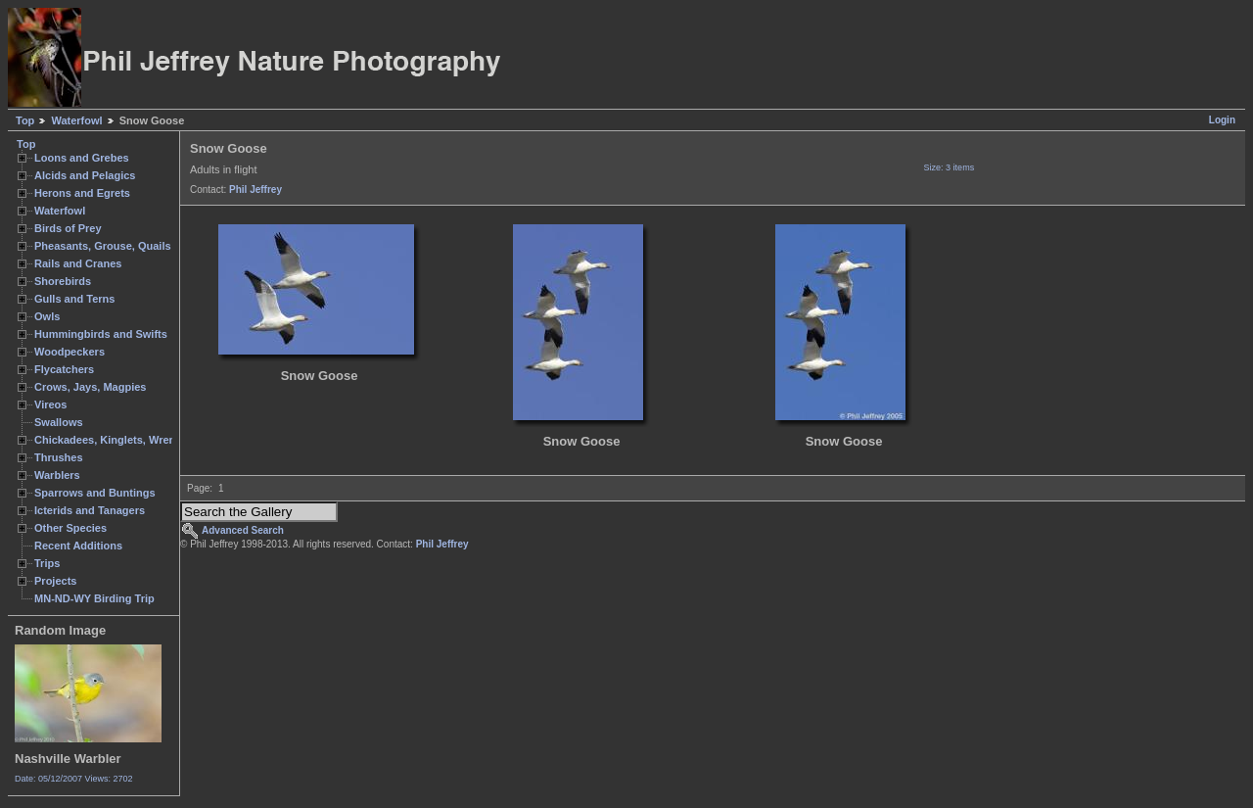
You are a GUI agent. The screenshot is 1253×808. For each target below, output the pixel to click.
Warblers (57, 475)
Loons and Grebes (81, 158)
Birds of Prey (68, 228)
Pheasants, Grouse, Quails (102, 246)
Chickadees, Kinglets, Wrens (107, 440)
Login (1222, 120)
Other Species (70, 528)
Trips (47, 563)
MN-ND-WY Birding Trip (94, 598)
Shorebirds (62, 281)
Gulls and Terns (74, 299)
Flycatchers (64, 369)
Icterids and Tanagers (89, 510)
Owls (47, 316)
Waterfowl (76, 120)
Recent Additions (78, 545)
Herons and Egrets (82, 193)
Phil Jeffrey (255, 189)
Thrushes (58, 457)
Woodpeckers (69, 351)
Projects (55, 581)
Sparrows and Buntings (95, 493)
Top (25, 120)
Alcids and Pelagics (84, 175)
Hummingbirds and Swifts (100, 334)
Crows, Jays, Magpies (90, 387)
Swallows (58, 422)
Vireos (50, 404)
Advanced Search (243, 530)
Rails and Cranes (77, 263)
